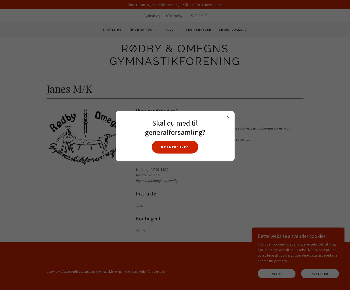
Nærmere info (175, 147)
